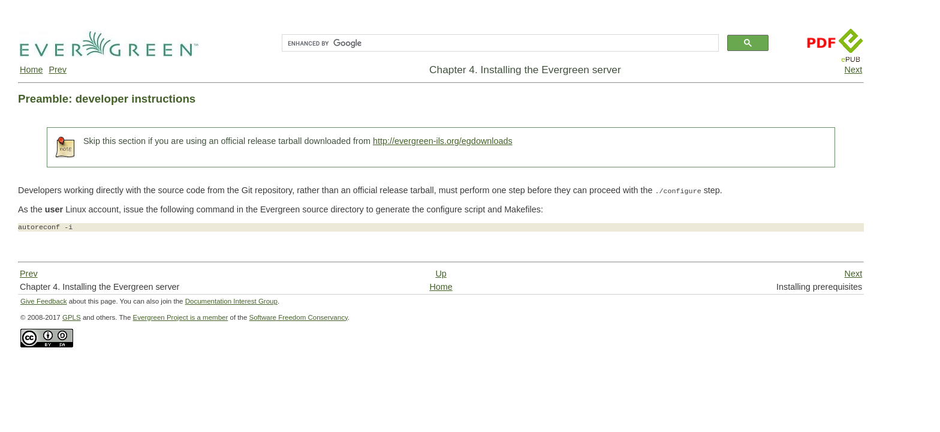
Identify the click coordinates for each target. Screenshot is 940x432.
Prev (58, 69)
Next (854, 69)
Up (440, 273)
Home (31, 69)
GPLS (71, 317)
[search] (499, 43)
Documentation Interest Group (231, 301)
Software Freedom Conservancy (298, 317)
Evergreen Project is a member (180, 317)
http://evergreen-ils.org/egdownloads (443, 141)
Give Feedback (43, 301)
